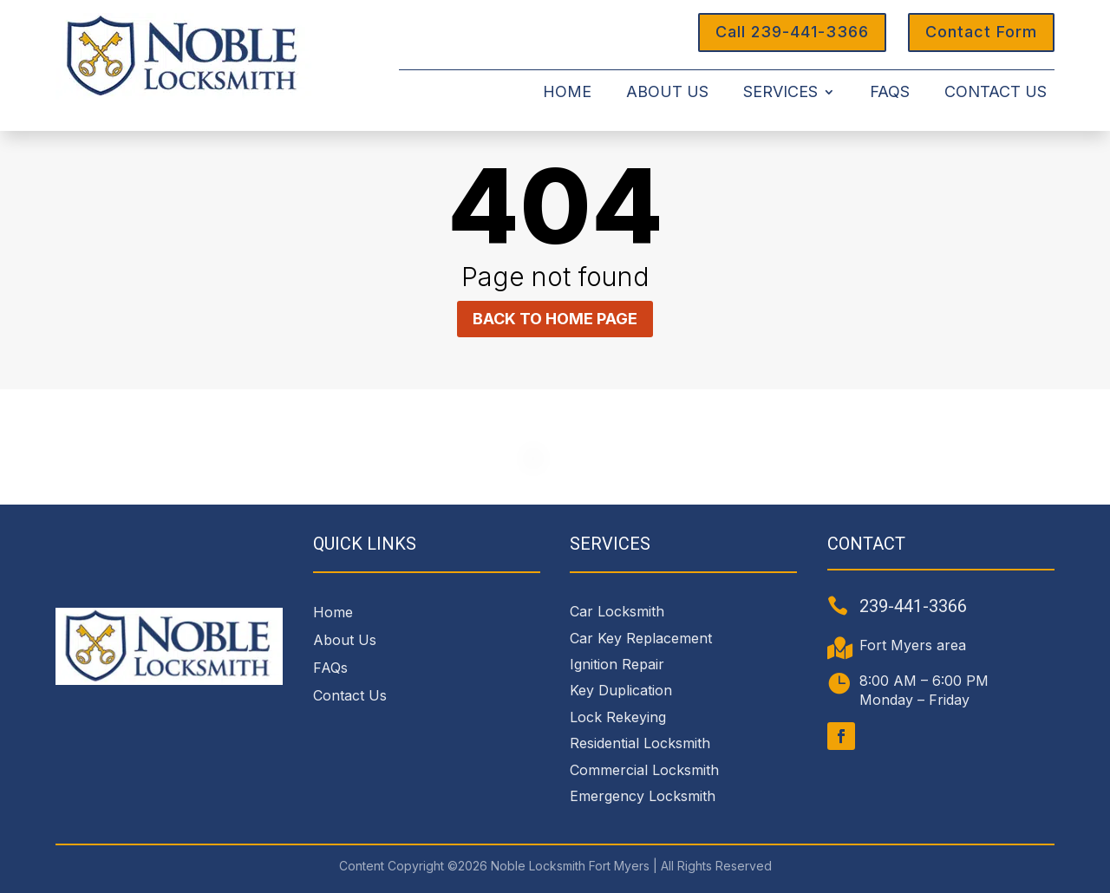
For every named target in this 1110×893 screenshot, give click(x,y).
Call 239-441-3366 (792, 32)
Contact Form (981, 32)
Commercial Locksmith (644, 770)
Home (567, 93)
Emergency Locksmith (642, 796)
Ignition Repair (617, 664)
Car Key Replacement (641, 638)
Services (780, 93)
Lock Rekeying (618, 717)
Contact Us (995, 93)
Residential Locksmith (640, 743)
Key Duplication (621, 690)
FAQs (890, 93)
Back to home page (555, 319)
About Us (667, 93)
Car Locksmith (617, 611)
